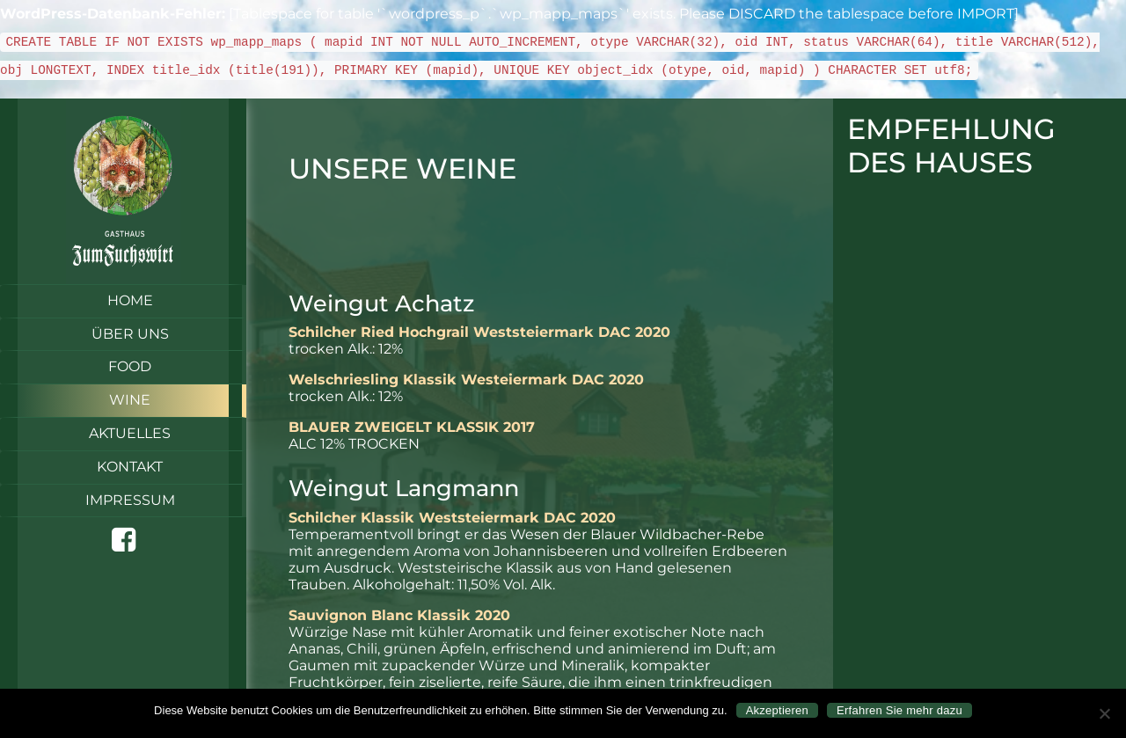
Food (129, 366)
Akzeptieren (777, 710)
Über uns (130, 333)
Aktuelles (130, 433)
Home (130, 300)
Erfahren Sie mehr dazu (899, 710)
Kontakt (130, 466)
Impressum (130, 500)
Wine (129, 399)
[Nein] (1104, 713)
